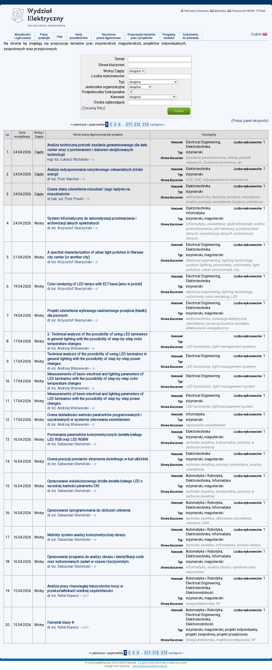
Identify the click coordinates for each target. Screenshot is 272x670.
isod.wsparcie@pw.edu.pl (150, 666)
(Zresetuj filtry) (93, 108)
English (256, 34)
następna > (157, 124)
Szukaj (179, 111)
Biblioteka (220, 11)
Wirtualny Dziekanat (196, 11)
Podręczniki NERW (243, 11)
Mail (262, 11)
